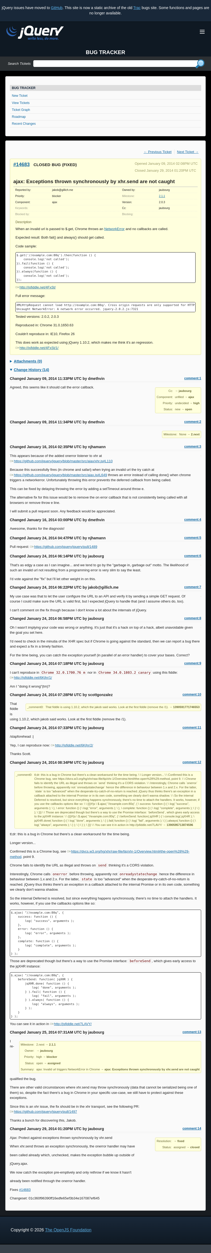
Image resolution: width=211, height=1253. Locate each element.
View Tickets (21, 103)
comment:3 (192, 446)
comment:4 (192, 519)
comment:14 (191, 1128)
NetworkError (114, 229)
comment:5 (192, 538)
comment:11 (191, 727)
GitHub (57, 8)
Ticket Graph (21, 110)
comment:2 (192, 422)
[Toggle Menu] (202, 32)
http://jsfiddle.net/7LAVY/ (71, 1024)
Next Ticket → (187, 152)
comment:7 (192, 587)
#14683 (21, 164)
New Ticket (20, 96)
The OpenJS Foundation (68, 1230)
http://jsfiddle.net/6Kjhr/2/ (72, 745)
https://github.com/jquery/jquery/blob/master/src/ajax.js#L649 (58, 475)
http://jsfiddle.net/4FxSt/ (35, 287)
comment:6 (192, 556)
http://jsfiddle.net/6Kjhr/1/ (31, 678)
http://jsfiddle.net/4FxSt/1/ (37, 348)
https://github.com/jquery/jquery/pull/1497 (43, 1112)
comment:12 (191, 762)
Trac (136, 8)
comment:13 (191, 1032)
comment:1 (192, 378)
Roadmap (19, 117)
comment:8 (192, 618)
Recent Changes (24, 124)
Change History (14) (31, 370)
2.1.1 (162, 196)
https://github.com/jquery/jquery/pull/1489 (63, 547)
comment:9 (192, 663)
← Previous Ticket (158, 152)
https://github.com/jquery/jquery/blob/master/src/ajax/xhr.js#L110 (61, 461)
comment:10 (191, 694)
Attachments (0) (28, 361)
